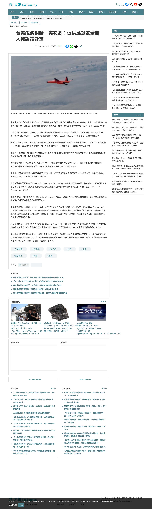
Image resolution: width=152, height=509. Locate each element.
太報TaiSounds (23, 4)
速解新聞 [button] (112, 11)
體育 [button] (81, 11)
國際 (17, 26)
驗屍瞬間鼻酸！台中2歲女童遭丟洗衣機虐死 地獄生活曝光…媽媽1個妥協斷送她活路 (128, 167)
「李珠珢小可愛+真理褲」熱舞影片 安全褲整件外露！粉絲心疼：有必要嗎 (128, 144)
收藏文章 (23, 265)
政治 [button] (22, 11)
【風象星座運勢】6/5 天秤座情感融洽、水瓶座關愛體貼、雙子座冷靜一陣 (127, 98)
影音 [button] (134, 11)
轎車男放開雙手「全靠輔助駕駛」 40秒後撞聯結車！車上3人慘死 (127, 151)
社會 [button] (61, 11)
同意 (21, 505)
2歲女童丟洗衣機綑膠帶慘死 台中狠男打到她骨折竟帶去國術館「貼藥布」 (128, 190)
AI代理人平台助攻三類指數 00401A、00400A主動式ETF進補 (48, 17)
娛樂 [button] (91, 11)
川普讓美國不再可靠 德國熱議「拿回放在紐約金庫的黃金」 (36, 289)
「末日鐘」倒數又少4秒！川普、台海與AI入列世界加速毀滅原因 (38, 281)
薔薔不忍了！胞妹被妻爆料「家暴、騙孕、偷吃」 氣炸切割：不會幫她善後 (126, 136)
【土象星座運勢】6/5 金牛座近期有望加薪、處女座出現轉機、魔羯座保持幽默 (127, 91)
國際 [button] (42, 11)
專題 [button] (101, 11)
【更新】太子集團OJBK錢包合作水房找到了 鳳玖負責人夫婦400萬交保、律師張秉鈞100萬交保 (128, 175)
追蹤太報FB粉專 (85, 379)
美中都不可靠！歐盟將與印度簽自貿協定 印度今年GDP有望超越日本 (40, 293)
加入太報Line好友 (34, 379)
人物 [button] (124, 11)
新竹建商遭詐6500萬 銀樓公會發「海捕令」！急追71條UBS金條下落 (127, 128)
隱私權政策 (13, 505)
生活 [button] (52, 11)
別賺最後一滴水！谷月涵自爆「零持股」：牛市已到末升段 (127, 159)
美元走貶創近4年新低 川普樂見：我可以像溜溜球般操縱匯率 (37, 285)
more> (139, 31)
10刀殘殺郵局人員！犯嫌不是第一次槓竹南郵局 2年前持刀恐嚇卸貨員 (127, 37)
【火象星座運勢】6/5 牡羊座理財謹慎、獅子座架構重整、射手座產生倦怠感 (127, 75)
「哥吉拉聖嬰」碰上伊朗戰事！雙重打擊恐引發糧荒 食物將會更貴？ (127, 44)
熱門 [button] (12, 11)
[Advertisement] (27, 476)
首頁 (11, 26)
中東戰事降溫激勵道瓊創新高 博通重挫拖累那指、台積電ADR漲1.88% (127, 106)
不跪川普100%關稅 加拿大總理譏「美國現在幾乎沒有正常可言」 (39, 277)
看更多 (103, 301)
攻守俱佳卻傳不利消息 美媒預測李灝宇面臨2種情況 (84, 446)
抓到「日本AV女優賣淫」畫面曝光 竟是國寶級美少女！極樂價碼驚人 (127, 121)
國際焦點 (24, 26)
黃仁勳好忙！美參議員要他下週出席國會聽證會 (31, 413)
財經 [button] (32, 11)
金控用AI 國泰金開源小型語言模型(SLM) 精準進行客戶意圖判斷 (127, 83)
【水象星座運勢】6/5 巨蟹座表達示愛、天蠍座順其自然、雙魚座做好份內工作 (127, 68)
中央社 (59, 46)
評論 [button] (71, 11)
